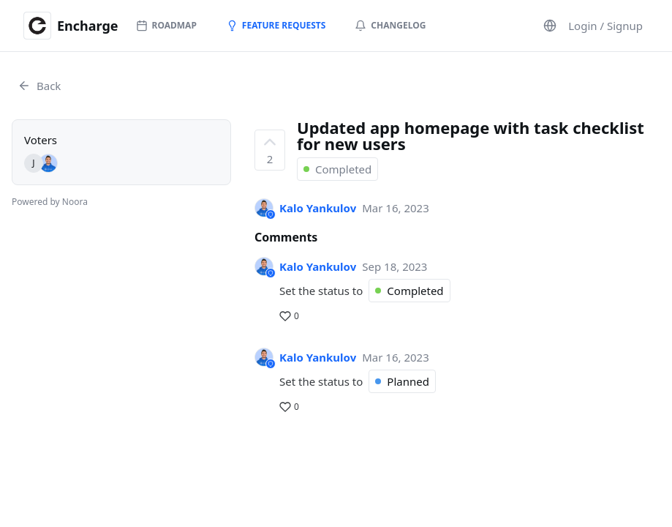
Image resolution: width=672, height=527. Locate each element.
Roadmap (166, 25)
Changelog (390, 25)
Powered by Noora (50, 201)
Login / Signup (605, 25)
